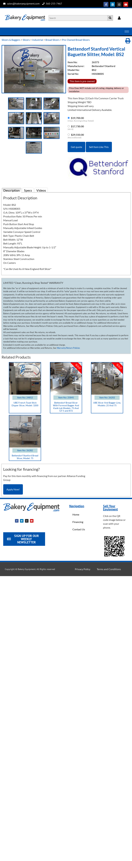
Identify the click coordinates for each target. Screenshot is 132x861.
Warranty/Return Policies (68, 348)
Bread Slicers (52, 39)
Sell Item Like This (99, 146)
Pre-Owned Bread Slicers (76, 39)
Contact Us (78, 529)
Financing (77, 521)
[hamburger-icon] (126, 31)
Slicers (26, 39)
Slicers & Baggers (11, 39)
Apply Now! (13, 489)
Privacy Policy (82, 569)
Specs (28, 190)
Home (75, 514)
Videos (41, 190)
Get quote (76, 146)
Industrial (37, 39)
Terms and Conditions (109, 569)
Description (11, 190)
